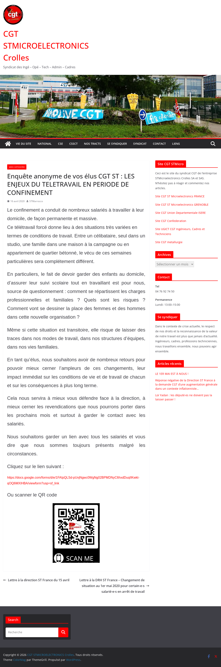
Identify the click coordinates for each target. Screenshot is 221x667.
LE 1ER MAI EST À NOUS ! (171, 374)
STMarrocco (36, 201)
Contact (159, 144)
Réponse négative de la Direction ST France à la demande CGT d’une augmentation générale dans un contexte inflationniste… (186, 384)
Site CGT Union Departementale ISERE (180, 213)
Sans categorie (17, 167)
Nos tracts (92, 144)
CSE (60, 144)
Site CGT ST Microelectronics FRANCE (180, 196)
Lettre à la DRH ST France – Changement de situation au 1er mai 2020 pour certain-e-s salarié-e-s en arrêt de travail (114, 586)
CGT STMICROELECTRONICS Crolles (46, 45)
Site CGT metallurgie (168, 242)
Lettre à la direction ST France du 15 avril (36, 580)
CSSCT (73, 144)
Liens (176, 144)
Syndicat (140, 144)
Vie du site (23, 144)
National (45, 144)
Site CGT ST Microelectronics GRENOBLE (181, 204)
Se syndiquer (117, 144)
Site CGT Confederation (170, 221)
